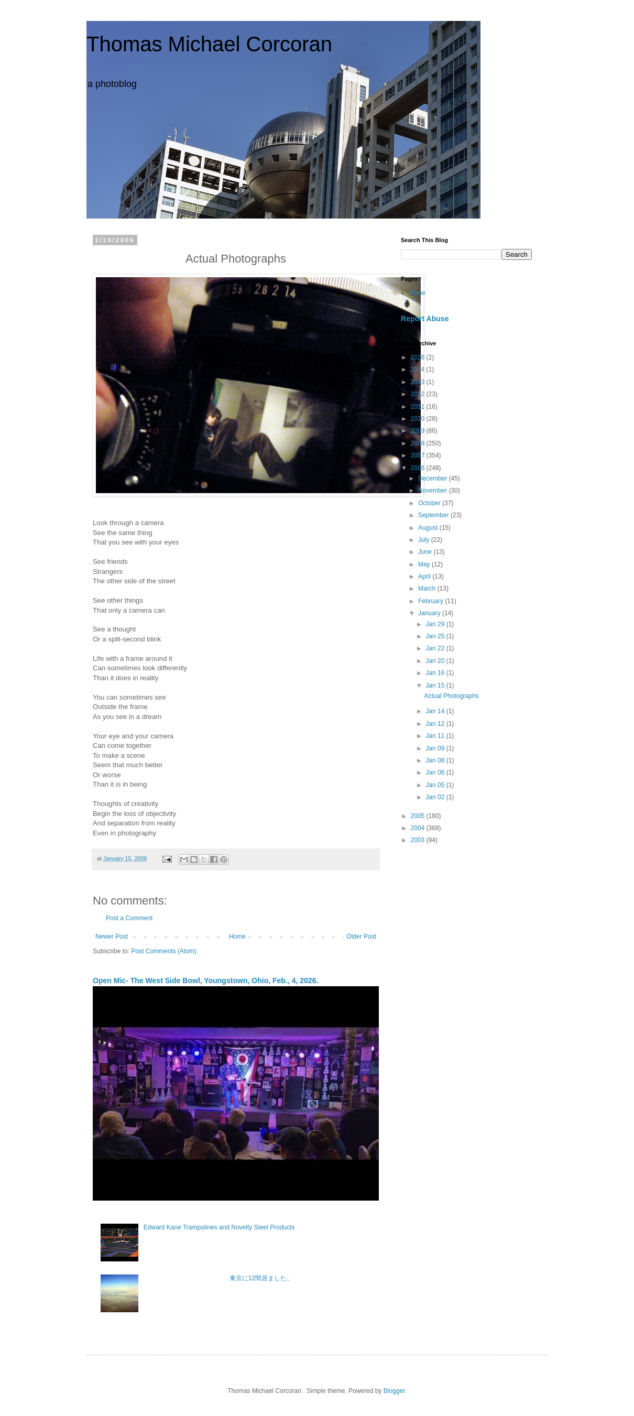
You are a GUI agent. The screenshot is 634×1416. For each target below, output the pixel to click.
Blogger (394, 1391)
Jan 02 (435, 797)
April (425, 576)
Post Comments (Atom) (163, 951)
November (433, 490)
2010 (419, 418)
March (428, 588)
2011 (419, 406)
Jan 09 (435, 748)
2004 (419, 828)
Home (237, 936)
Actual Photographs (451, 696)
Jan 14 (435, 711)
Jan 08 (435, 760)
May (425, 564)
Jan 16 (435, 673)
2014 (419, 369)
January (430, 613)
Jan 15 (435, 685)
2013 (419, 382)
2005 (419, 816)
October (430, 503)
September (434, 515)
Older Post (361, 936)
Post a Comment (129, 918)
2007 (419, 455)
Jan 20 (435, 661)
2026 (419, 357)
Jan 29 (435, 624)
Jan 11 (435, 735)
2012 (419, 394)
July (424, 539)
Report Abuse (425, 318)
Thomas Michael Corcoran (209, 44)
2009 (419, 430)
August (429, 527)
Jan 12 (435, 723)
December (433, 478)
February (431, 601)
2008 (419, 443)
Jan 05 (435, 785)
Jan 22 (435, 648)
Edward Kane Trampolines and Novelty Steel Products (219, 1227)
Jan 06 (435, 772)
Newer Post (111, 936)
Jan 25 (435, 636)
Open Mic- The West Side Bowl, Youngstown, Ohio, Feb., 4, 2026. (205, 980)
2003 (419, 840)
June (425, 551)
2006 (419, 468)
